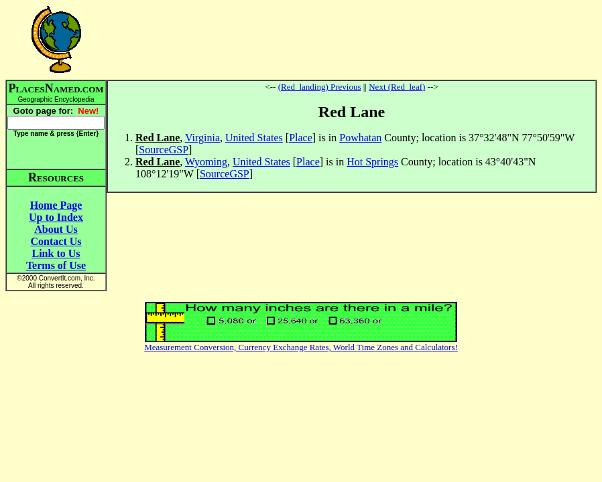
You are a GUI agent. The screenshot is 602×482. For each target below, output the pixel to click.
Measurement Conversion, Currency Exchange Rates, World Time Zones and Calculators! (301, 347)
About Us (55, 229)
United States (254, 137)
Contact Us (56, 241)
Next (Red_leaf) (397, 87)
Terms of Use (56, 265)
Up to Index (56, 217)
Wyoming (206, 161)
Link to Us (56, 253)
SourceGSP (163, 149)
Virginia (202, 137)
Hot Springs (372, 161)
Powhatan (360, 137)
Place (300, 137)
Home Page (56, 205)
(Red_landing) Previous (319, 87)
